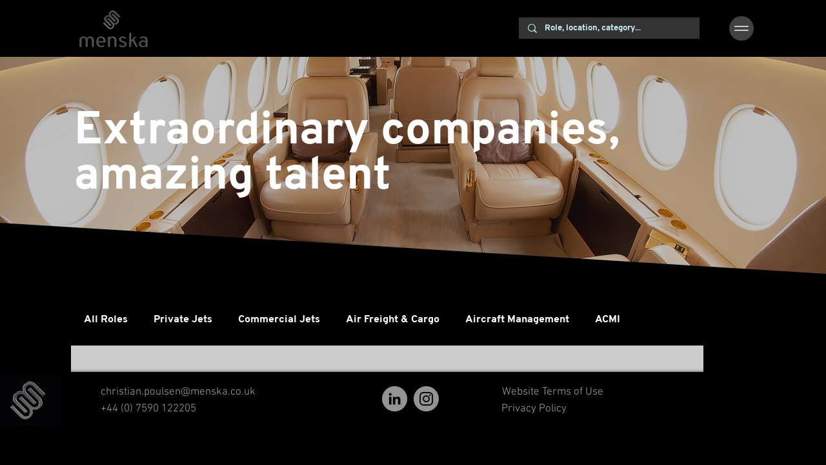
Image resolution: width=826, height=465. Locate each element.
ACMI (607, 320)
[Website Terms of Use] (552, 393)
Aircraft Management (517, 320)
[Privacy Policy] (534, 409)
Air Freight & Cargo (392, 320)
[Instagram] (426, 398)
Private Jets (183, 320)
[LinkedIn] (394, 398)
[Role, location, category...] (608, 28)
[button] (741, 28)
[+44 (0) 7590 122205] (148, 409)
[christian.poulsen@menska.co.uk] (178, 393)
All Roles (106, 320)
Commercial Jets (279, 320)
